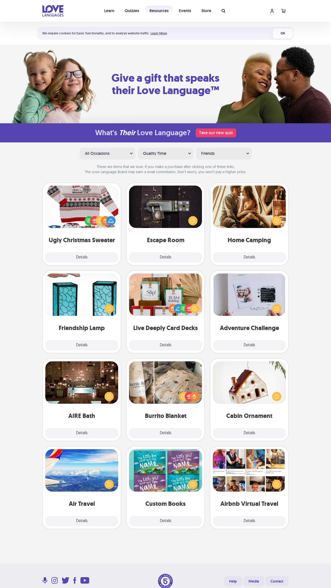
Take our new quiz (216, 132)
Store (206, 10)
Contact (276, 581)
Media (254, 581)
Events (185, 10)
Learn (109, 10)
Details (82, 257)
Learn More (159, 33)
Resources (159, 10)
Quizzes (132, 10)
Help (233, 581)
